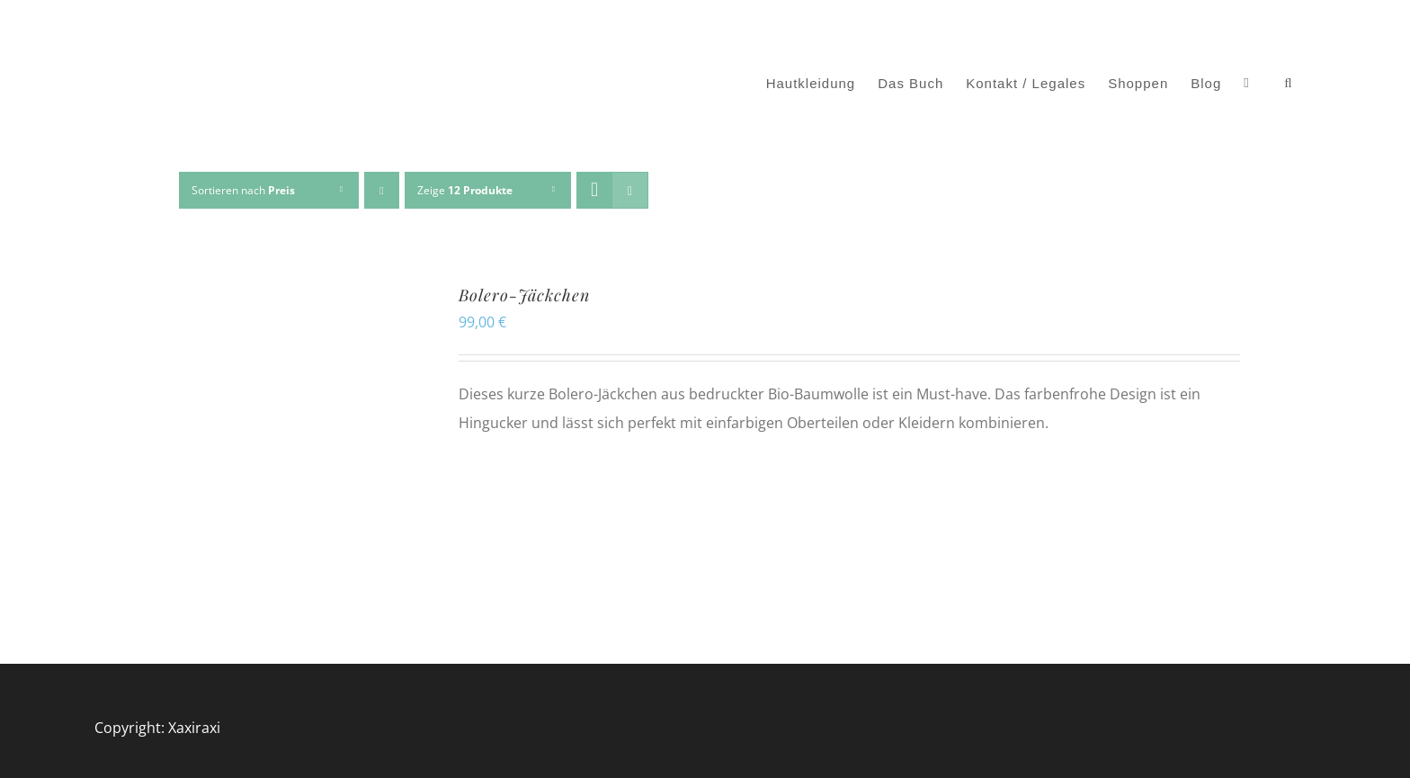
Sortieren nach (243, 190)
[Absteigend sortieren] (381, 190)
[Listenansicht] (629, 190)
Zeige (465, 190)
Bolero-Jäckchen (524, 295)
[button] (1288, 83)
